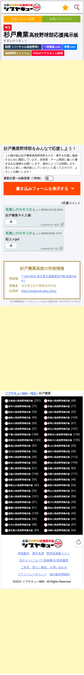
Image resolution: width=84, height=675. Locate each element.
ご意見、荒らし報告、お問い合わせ (44, 567)
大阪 (10, 474)
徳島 (10, 502)
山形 (49, 412)
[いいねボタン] (11, 222)
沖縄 (49, 530)
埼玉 (8, 27)
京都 (49, 468)
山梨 (10, 429)
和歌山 (11, 485)
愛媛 (10, 508)
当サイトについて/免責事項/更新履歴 (43, 560)
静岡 (49, 457)
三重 (10, 468)
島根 (10, 491)
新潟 (10, 446)
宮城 (49, 406)
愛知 (49, 462)
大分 (10, 524)
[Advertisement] (42, 102)
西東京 (11, 440)
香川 (49, 502)
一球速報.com (52, 46)
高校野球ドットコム (17, 53)
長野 (10, 457)
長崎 (10, 519)
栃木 (10, 423)
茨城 (49, 417)
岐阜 (10, 462)
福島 (10, 417)
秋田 (10, 412)
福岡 (10, 513)
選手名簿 (38, 553)
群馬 (49, 423)
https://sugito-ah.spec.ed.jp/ (39, 291)
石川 (10, 451)
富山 (49, 446)
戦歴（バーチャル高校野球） (22, 46)
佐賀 (49, 513)
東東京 (50, 434)
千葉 (10, 434)
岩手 (10, 406)
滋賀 (10, 479)
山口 (49, 496)
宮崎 (49, 524)
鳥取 (49, 485)
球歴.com (69, 46)
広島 (10, 496)
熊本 (49, 519)
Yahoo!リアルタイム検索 (48, 53)
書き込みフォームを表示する (42, 188)
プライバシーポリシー (32, 574)
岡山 (49, 491)
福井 (49, 451)
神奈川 (50, 440)
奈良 (49, 479)
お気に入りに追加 (22, 19)
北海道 (11, 400)
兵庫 (49, 474)
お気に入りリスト (61, 19)
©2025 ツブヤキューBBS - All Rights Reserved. (42, 581)
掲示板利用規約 (60, 574)
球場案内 (23, 553)
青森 (49, 400)
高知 (49, 508)
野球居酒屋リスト (58, 553)
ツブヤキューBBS (16, 393)
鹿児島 (11, 530)
